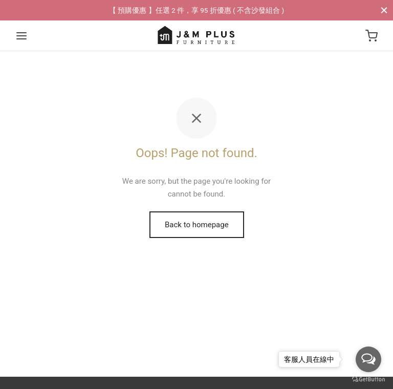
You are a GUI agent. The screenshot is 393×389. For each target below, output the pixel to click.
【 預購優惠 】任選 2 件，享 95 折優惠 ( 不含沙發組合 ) (196, 10)
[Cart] (371, 36)
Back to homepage (197, 224)
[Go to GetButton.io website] (368, 379)
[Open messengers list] (368, 359)
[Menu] (21, 36)
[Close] (384, 10)
